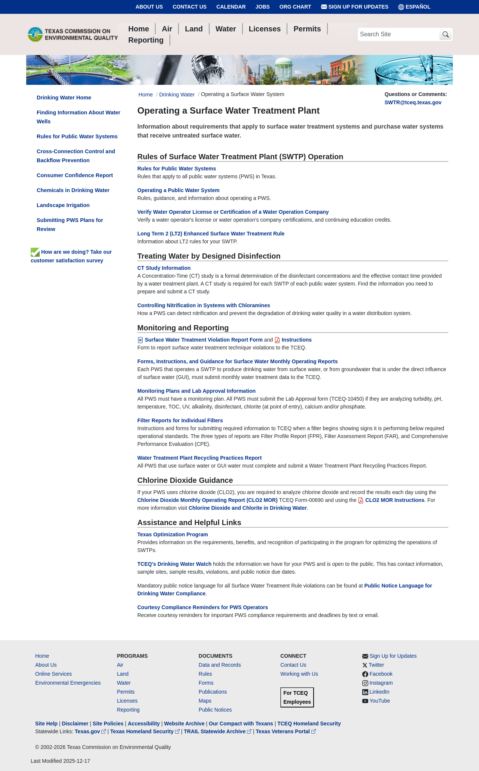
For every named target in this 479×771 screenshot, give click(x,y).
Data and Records (220, 665)
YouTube (379, 701)
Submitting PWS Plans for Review (70, 224)
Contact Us (190, 7)
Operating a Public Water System (178, 190)
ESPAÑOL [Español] (414, 7)
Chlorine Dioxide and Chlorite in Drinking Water (248, 508)
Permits (125, 692)
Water (124, 683)
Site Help (46, 724)
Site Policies (108, 724)
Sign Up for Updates (354, 7)
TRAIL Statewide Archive (218, 731)
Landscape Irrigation (63, 205)
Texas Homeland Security (145, 731)
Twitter (376, 665)
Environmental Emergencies (68, 683)
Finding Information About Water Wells (78, 117)
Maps (205, 701)
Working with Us (299, 674)
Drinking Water (177, 95)
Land (122, 674)
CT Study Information (163, 268)
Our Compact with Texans (241, 724)
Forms (206, 683)
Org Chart (295, 7)
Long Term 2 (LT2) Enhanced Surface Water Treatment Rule (210, 234)
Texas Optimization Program (172, 534)
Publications (213, 692)
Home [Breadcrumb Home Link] (145, 95)
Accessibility (144, 724)
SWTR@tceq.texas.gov (413, 102)
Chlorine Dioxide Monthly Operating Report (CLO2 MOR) (207, 500)
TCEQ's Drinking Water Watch (174, 564)
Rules (205, 674)
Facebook (381, 674)
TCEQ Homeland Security (309, 724)
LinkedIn (380, 692)
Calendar (231, 7)
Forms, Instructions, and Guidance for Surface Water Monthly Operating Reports (237, 361)
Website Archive (184, 724)
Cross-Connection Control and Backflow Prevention (76, 155)
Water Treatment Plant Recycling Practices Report (199, 458)
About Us (149, 7)
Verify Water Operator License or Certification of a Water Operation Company (233, 212)
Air (120, 665)
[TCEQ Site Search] (445, 34)
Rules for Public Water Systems (176, 169)
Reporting (128, 710)
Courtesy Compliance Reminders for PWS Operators (202, 607)
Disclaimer (75, 724)
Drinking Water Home (64, 98)
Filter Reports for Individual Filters (180, 420)
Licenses (127, 701)
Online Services (53, 674)
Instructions (293, 340)
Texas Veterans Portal (286, 731)
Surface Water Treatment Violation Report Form (200, 340)
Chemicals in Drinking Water (73, 190)
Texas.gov (91, 731)
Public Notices (215, 710)
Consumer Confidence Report (75, 175)
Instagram (381, 683)
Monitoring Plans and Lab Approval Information (196, 391)
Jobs (263, 7)
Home (42, 656)
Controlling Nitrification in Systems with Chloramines (203, 305)
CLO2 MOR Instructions (391, 500)
